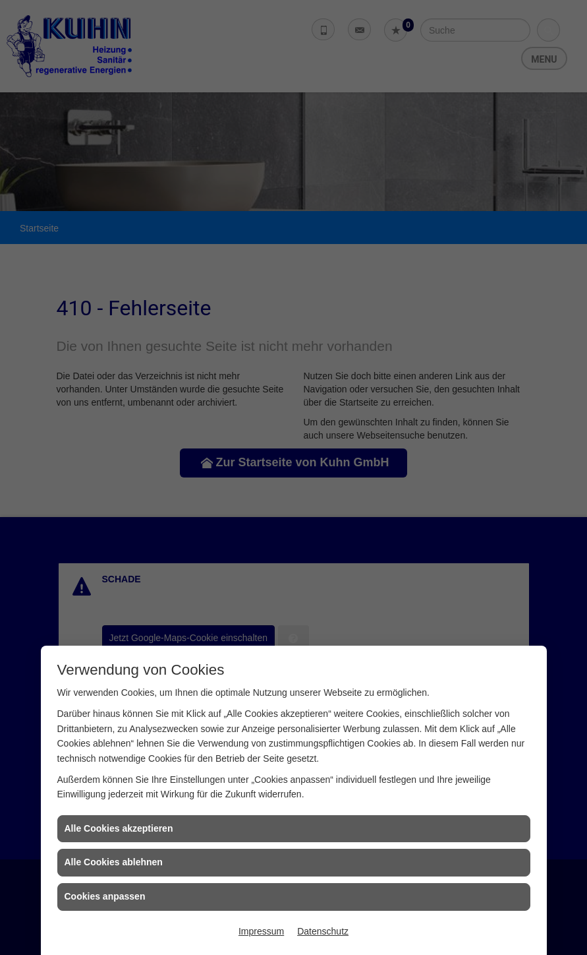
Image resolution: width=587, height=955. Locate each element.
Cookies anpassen (105, 896)
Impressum (261, 931)
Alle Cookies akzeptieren (119, 828)
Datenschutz (323, 931)
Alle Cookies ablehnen (114, 862)
